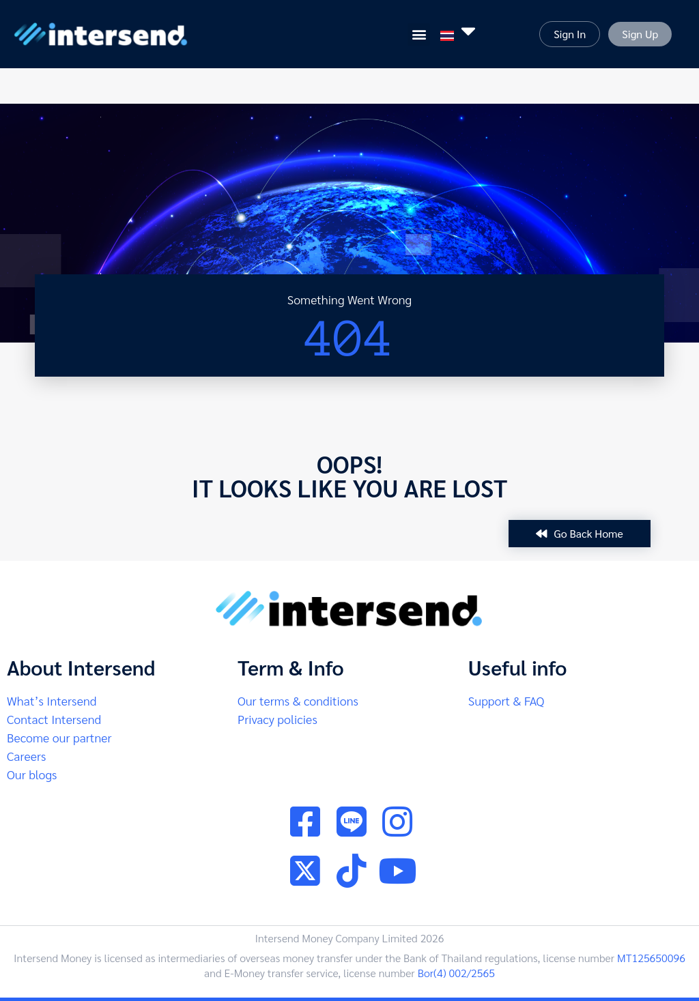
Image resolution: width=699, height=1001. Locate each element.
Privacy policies (277, 719)
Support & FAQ (506, 700)
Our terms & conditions (298, 700)
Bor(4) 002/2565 (456, 973)
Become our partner (59, 737)
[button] (419, 34)
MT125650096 (651, 958)
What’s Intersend (51, 700)
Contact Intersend (54, 719)
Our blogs (32, 774)
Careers (26, 756)
